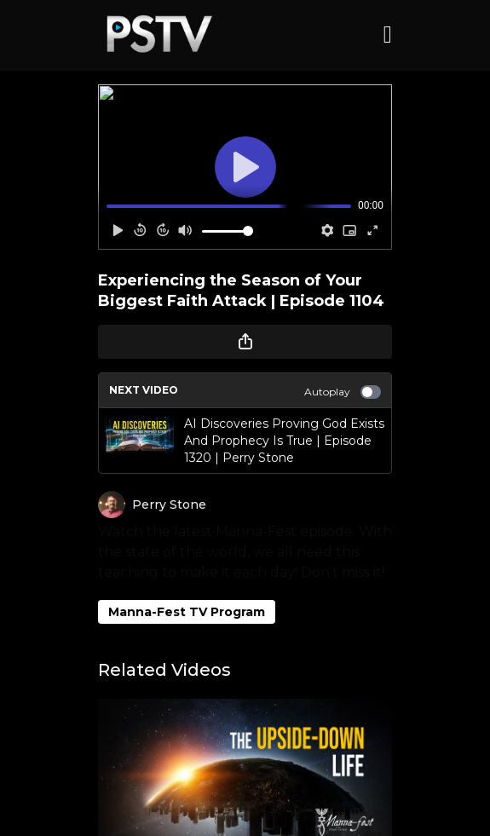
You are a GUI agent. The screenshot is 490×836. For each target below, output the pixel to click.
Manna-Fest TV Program (186, 612)
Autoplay (342, 392)
